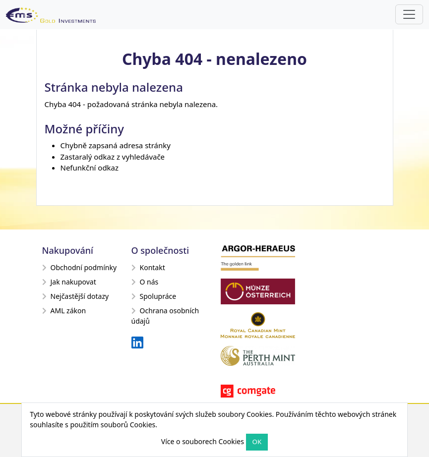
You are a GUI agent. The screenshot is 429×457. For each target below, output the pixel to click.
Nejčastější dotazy (75, 296)
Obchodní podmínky (79, 267)
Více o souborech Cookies (202, 441)
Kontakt (148, 267)
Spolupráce (154, 296)
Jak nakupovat (69, 281)
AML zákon (64, 310)
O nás (145, 281)
